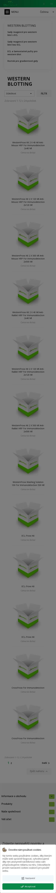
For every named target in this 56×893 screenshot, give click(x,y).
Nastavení (28, 878)
